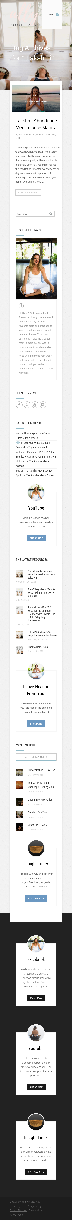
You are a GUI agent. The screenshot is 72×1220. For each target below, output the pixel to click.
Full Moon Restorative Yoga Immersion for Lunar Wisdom (42, 574)
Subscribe (36, 538)
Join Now (36, 998)
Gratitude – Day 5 (37, 824)
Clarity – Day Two (37, 812)
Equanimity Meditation (40, 799)
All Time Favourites (36, 757)
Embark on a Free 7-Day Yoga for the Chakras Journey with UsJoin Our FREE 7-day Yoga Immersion (41, 614)
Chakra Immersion (38, 647)
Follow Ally (36, 898)
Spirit (17, 138)
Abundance (29, 134)
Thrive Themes (18, 1210)
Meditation (50, 134)
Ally (20, 134)
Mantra (39, 134)
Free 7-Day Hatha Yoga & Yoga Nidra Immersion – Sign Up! (41, 592)
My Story (36, 723)
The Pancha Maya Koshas (38, 470)
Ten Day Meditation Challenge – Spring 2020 (41, 785)
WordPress (16, 1214)
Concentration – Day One (41, 770)
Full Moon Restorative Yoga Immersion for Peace (42, 633)
